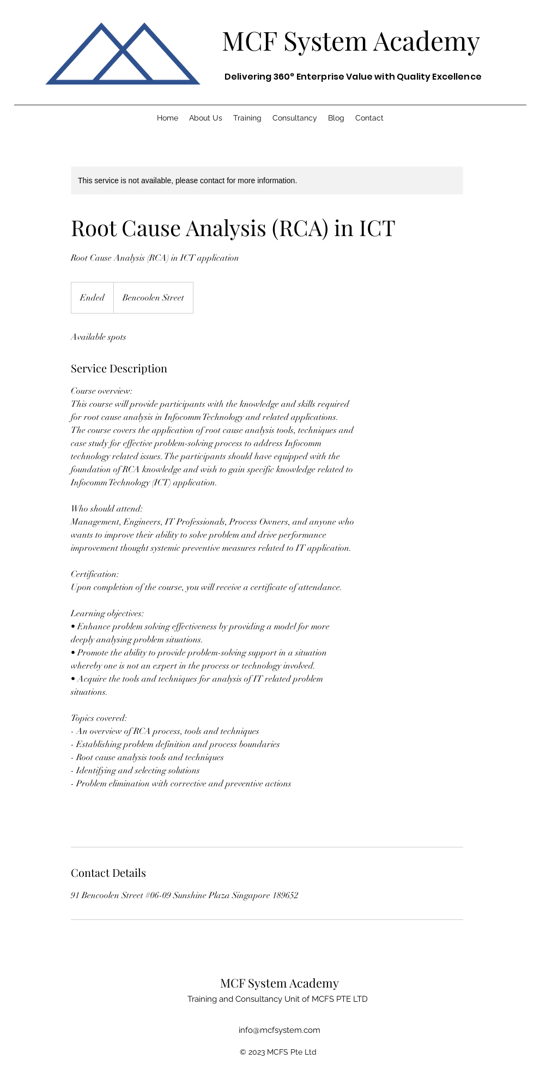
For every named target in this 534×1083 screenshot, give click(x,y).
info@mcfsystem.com (279, 1030)
